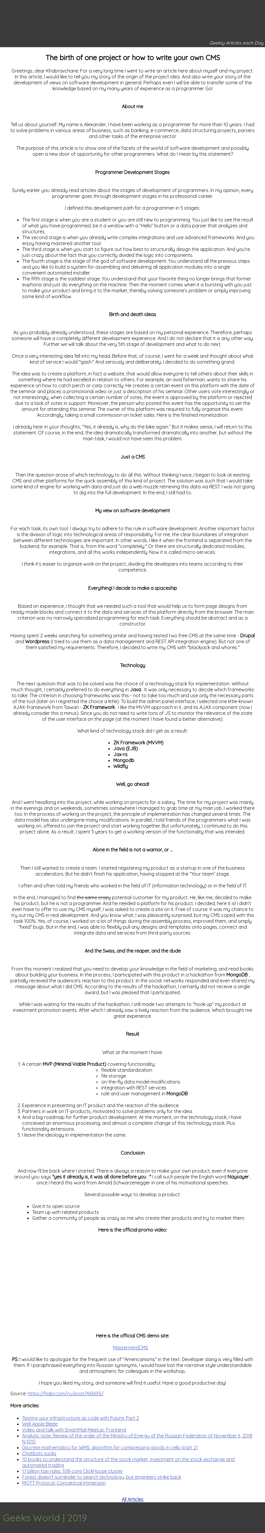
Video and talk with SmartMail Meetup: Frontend (74, 1430)
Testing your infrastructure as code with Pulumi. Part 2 (80, 1418)
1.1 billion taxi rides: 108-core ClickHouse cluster (72, 1471)
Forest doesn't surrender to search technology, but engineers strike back (101, 1477)
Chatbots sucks (39, 1453)
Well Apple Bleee (40, 1424)
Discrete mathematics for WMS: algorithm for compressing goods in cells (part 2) (110, 1447)
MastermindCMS (130, 1347)
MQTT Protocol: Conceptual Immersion (64, 1483)
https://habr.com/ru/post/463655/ (66, 1393)
